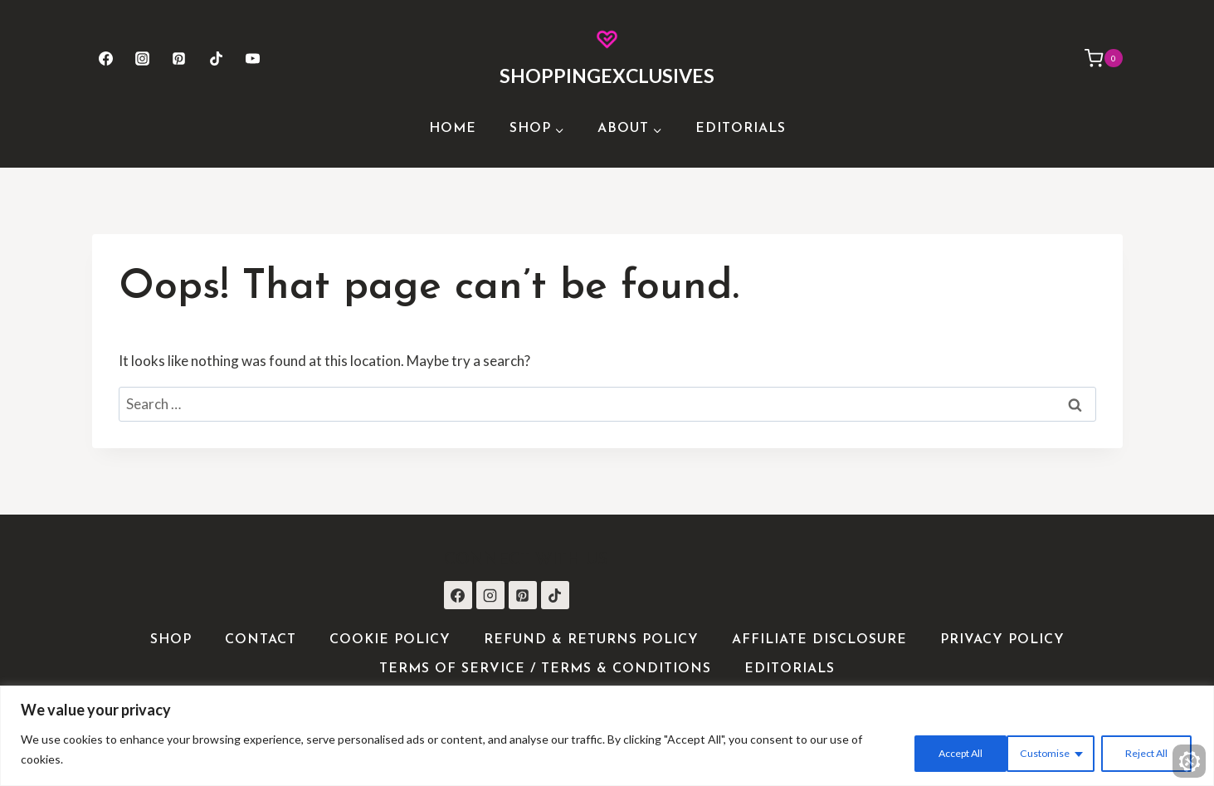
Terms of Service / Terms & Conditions (545, 669)
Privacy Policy (1002, 640)
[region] (607, 737)
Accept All (1142, 752)
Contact (260, 640)
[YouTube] (252, 58)
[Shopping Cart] (1095, 58)
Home (452, 128)
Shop (171, 640)
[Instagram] (143, 58)
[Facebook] (106, 58)
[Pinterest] (179, 58)
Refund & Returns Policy (591, 640)
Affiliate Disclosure (819, 640)
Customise (927, 752)
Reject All (1035, 752)
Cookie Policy (390, 640)
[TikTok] (216, 58)
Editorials (740, 128)
